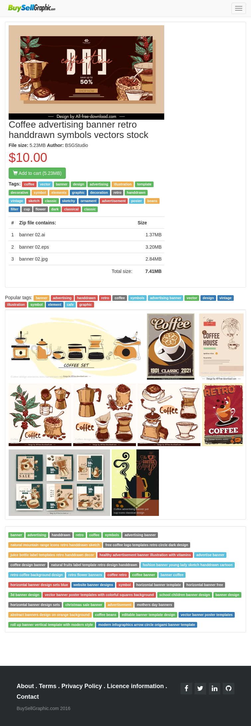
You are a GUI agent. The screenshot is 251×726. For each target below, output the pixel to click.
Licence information (135, 686)
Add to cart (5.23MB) (37, 173)
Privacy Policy (82, 686)
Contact (28, 696)
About (25, 686)
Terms (48, 686)
